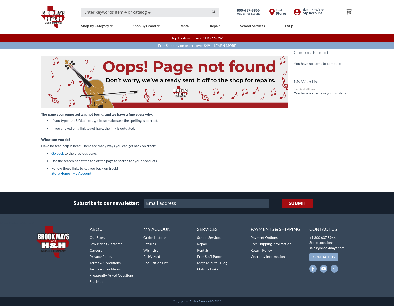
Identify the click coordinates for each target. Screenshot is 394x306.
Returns (149, 244)
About (97, 229)
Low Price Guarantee (106, 244)
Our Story (97, 237)
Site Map (96, 281)
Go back (57, 153)
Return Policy (261, 250)
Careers (96, 250)
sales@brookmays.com (327, 248)
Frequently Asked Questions (112, 275)
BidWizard (151, 256)
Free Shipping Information (271, 244)
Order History (154, 237)
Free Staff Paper (209, 256)
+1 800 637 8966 (322, 237)
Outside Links (207, 269)
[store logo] (53, 17)
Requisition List (155, 263)
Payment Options (264, 237)
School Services (209, 237)
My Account (81, 173)
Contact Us (323, 229)
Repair (202, 244)
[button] (17, 223)
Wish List (150, 250)
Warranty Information (268, 256)
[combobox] (150, 12)
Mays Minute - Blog (212, 263)
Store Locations (321, 242)
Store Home (60, 173)
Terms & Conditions (105, 263)
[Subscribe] (297, 203)
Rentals (203, 250)
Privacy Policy (101, 256)
